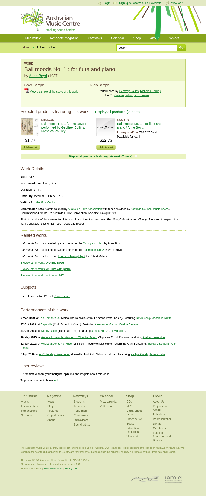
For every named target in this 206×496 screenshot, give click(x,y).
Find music (33, 38)
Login (107, 3)
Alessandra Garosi (106, 324)
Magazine (54, 396)
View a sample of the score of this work (54, 91)
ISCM (145, 479)
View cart (132, 436)
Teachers (79, 406)
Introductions (29, 410)
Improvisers (81, 420)
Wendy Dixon (49, 331)
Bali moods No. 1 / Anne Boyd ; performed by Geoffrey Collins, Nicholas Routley (63, 127)
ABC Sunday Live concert (54, 354)
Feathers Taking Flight (71, 256)
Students (79, 401)
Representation (162, 419)
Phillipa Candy (139, 354)
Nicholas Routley (150, 91)
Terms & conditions (53, 468)
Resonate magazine (64, 38)
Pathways (95, 38)
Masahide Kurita (161, 318)
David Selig (143, 318)
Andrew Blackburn (157, 343)
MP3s (130, 406)
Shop (137, 38)
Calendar (117, 38)
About (154, 38)
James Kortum (100, 331)
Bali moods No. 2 (93, 249)
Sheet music (134, 419)
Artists (25, 401)
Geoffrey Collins (129, 91)
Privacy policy (71, 468)
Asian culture (62, 296)
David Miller (118, 331)
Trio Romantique (49, 318)
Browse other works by (42, 262)
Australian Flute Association (85, 209)
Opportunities (55, 415)
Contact (173, 38)
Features (52, 410)
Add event (106, 406)
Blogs (50, 406)
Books (130, 423)
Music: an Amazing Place (56, 343)
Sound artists (82, 424)
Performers (80, 410)
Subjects (26, 415)
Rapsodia (46, 324)
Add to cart (30, 147)
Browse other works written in (42, 275)
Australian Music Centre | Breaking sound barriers (51, 20)
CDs (129, 401)
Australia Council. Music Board (149, 209)
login (56, 380)
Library (157, 423)
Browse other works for (46, 269)
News (50, 401)
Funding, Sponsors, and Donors (162, 436)
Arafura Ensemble (154, 337)
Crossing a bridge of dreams (131, 95)
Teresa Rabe (157, 354)
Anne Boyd (38, 76)
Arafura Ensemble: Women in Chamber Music (69, 337)
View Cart (177, 3)
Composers (81, 415)
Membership (160, 428)
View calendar (108, 401)
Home (26, 47)
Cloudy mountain (93, 243)
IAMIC (174, 479)
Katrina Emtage (128, 324)
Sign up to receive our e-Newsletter (140, 3)
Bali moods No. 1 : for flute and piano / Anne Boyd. (139, 125)
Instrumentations (31, 406)
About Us (158, 401)
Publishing (159, 414)
